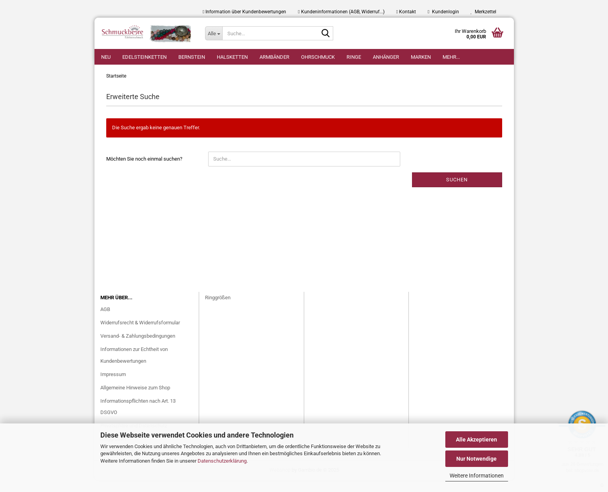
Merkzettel (483, 11)
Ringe (354, 57)
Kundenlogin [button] (443, 11)
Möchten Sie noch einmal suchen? (144, 171)
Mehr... (451, 57)
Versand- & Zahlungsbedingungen (137, 348)
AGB (105, 321)
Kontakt (406, 11)
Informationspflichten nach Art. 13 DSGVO (138, 418)
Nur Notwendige (476, 459)
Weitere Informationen (477, 475)
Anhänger (386, 57)
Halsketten (232, 57)
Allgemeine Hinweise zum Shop (135, 399)
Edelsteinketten (144, 57)
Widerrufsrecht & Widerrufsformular (140, 334)
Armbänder (274, 57)
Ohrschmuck (318, 57)
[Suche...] (213, 33)
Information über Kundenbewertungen (244, 11)
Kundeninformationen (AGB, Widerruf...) (341, 11)
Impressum (113, 386)
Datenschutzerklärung (222, 461)
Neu (106, 57)
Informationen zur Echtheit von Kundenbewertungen (134, 367)
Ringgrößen (217, 309)
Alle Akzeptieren (476, 439)
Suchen (457, 191)
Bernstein (191, 57)
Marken (421, 57)
